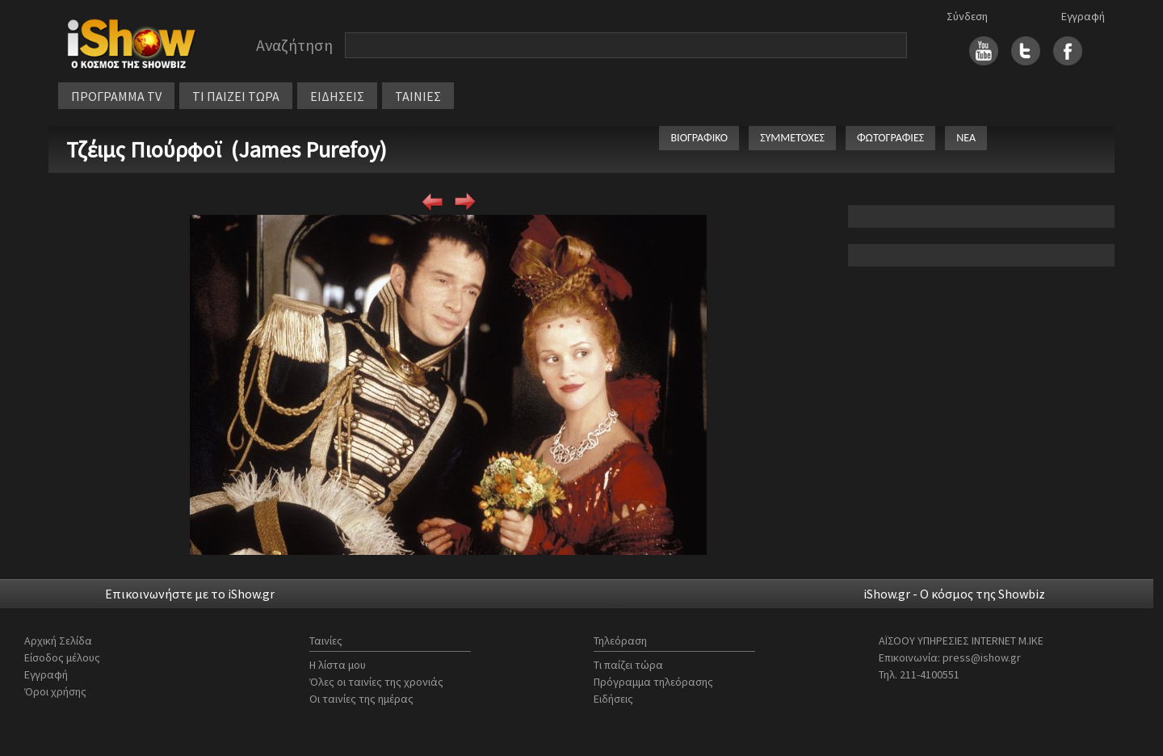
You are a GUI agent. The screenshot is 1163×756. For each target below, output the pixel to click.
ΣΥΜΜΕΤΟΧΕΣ (792, 138)
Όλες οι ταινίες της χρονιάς (376, 681)
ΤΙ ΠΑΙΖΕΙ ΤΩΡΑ (235, 96)
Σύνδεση (967, 16)
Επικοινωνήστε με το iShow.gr (190, 594)
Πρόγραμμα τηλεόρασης (653, 681)
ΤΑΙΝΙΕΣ (418, 96)
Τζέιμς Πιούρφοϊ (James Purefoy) (226, 149)
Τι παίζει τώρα (628, 664)
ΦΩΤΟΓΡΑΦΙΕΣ (890, 138)
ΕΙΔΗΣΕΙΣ (337, 96)
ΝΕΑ (966, 138)
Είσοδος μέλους (62, 657)
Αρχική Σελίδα (58, 640)
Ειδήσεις (613, 698)
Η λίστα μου (337, 664)
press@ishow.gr (982, 657)
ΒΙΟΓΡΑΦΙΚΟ (699, 138)
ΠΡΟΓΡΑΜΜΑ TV (116, 96)
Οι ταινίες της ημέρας (361, 698)
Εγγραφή (1083, 16)
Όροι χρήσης (55, 691)
